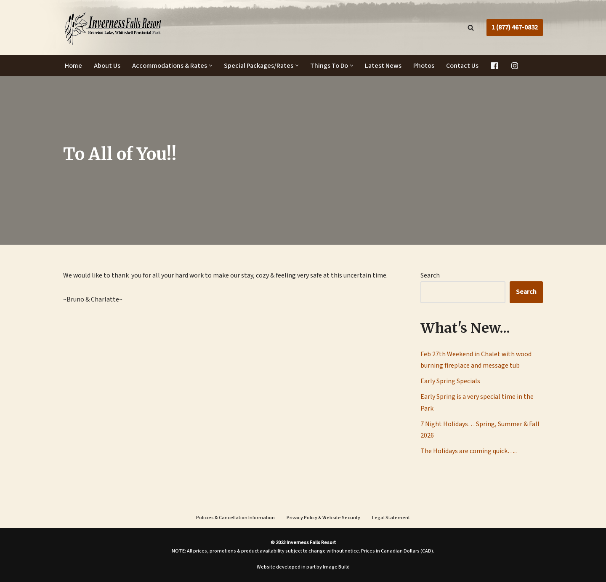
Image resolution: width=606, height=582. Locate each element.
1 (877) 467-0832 (515, 27)
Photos (423, 65)
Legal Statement (391, 518)
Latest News (383, 65)
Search (430, 275)
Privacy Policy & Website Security (323, 518)
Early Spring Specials (450, 381)
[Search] (471, 27)
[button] (210, 65)
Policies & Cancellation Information (235, 518)
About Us (107, 65)
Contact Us (462, 65)
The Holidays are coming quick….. (468, 451)
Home (73, 65)
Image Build (336, 567)
